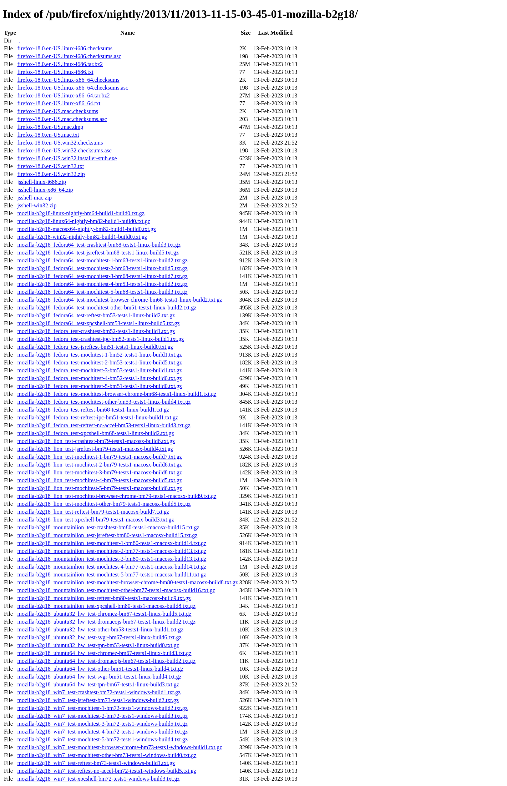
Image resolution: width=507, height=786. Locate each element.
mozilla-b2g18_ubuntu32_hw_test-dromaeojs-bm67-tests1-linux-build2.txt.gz (106, 622)
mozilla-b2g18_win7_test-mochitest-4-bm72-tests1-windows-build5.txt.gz (102, 732)
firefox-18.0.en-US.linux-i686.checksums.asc (69, 56)
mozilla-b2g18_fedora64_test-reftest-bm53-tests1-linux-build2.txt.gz (96, 315)
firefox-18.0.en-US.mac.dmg (50, 127)
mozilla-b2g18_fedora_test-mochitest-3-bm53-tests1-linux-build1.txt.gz (99, 370)
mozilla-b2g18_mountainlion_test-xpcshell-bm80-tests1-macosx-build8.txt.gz (106, 606)
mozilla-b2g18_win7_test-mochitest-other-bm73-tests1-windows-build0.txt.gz (106, 755)
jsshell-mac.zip (34, 198)
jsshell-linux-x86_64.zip (45, 190)
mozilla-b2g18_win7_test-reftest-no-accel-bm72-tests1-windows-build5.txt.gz (106, 771)
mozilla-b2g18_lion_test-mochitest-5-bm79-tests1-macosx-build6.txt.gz (99, 488)
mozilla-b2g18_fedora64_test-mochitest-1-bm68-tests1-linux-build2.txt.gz (102, 260)
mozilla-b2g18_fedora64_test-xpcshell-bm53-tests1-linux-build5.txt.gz (98, 323)
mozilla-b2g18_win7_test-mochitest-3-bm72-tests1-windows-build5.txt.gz (102, 724)
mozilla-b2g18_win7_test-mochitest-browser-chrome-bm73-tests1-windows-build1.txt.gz (119, 747)
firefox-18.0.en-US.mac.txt (48, 135)
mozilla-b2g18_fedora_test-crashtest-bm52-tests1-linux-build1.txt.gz (96, 331)
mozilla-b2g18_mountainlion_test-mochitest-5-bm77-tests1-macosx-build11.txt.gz (111, 574)
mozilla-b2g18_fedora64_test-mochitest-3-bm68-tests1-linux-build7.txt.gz (102, 276)
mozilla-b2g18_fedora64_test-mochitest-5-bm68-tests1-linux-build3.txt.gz (102, 292)
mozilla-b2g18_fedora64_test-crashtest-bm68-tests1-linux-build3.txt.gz (99, 245)
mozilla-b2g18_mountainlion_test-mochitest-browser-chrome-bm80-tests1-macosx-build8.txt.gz (127, 582)
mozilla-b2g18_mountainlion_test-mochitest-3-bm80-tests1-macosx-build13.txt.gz (111, 559)
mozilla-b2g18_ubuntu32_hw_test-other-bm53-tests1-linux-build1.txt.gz (100, 629)
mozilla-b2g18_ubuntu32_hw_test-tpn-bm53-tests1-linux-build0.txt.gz (98, 645)
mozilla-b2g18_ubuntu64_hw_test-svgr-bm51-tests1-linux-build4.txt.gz (99, 677)
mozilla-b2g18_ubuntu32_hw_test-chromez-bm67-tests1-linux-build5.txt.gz (104, 614)
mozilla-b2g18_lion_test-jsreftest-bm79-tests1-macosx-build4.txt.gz (95, 449)
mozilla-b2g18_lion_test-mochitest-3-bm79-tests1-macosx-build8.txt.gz (99, 472)
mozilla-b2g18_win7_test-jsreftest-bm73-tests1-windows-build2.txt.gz (97, 700)
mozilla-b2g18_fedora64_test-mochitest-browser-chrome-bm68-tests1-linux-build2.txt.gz (119, 300)
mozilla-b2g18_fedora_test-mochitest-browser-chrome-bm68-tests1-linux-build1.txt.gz (116, 394)
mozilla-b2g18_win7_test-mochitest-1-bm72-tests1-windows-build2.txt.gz (102, 708)
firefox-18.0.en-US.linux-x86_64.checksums (68, 80)
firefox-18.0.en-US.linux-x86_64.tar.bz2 (63, 95)
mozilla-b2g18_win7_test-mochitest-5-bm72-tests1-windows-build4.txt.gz (102, 739)
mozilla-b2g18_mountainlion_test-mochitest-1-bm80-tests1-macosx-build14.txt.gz (111, 543)
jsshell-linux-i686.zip (41, 182)
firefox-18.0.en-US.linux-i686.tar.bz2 (60, 64)
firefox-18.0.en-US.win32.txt (50, 166)
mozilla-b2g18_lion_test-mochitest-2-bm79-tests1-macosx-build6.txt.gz (99, 465)
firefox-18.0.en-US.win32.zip (51, 174)
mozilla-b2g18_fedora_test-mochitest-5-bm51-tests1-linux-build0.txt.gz (99, 386)
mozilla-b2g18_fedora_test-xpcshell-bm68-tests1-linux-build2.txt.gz (95, 433)
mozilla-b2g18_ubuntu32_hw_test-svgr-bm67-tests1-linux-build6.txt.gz (99, 637)
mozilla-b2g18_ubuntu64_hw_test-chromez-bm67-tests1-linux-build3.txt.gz (104, 653)
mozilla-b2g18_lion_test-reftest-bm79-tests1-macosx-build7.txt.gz (93, 512)
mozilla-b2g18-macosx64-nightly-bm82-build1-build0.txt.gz (86, 229)
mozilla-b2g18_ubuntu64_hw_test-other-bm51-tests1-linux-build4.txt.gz (100, 669)
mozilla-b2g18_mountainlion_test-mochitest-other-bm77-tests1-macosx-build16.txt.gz (116, 590)
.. (18, 40)
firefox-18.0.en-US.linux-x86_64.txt (58, 103)
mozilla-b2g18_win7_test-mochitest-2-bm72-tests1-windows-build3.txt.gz (102, 716)
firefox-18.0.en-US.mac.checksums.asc (62, 119)
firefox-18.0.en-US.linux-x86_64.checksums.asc (72, 88)
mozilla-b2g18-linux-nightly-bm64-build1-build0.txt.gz (80, 213)
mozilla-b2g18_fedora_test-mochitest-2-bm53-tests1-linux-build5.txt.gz (99, 362)
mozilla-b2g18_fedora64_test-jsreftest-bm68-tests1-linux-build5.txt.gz (97, 253)
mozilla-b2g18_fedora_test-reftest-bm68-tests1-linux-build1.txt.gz (93, 410)
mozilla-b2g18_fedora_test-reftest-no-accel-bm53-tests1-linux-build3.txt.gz (103, 425)
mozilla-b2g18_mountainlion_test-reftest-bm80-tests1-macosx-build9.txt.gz (104, 598)
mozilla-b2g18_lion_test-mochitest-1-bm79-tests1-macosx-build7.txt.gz (99, 457)
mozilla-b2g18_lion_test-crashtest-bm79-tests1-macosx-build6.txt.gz (96, 441)
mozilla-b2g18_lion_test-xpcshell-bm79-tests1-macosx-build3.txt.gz (95, 520)
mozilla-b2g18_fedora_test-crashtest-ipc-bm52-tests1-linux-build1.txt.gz (100, 339)
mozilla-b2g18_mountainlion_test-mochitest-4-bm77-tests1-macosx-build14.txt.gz (111, 567)
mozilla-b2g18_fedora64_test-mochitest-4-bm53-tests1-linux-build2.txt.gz (102, 284)
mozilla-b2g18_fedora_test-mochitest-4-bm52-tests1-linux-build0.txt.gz (99, 378)
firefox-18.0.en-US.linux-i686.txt (55, 72)
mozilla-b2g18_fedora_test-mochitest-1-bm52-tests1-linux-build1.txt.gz (99, 355)
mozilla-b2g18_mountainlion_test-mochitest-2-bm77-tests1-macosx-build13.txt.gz (111, 551)
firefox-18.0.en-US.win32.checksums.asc (64, 150)
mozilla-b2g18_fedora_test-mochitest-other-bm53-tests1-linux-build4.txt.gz (104, 402)
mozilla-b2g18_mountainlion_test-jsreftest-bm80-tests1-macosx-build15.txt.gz (107, 535)
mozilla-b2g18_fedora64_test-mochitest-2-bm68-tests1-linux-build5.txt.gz (102, 268)
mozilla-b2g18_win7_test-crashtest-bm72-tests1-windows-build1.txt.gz (99, 692)
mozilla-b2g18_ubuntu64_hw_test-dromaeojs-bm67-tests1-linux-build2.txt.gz (106, 661)
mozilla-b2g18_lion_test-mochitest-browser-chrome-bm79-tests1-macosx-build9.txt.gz (116, 496)
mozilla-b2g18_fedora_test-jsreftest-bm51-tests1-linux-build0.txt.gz (95, 347)
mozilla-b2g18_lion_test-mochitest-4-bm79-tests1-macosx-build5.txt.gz (99, 480)
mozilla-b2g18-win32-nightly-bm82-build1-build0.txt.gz (82, 237)
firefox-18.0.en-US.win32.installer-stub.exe (67, 158)
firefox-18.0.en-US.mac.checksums (57, 111)
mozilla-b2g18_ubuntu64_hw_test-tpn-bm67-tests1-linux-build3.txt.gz (98, 684)
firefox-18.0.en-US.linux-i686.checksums (64, 48)
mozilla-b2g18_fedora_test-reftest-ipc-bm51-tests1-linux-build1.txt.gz (97, 417)
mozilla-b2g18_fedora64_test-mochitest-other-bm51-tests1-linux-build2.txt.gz (106, 307)
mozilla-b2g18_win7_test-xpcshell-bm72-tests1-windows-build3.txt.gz (98, 779)
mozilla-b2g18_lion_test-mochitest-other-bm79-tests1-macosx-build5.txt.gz (104, 504)
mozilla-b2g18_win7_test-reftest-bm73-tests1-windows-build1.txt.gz (96, 763)
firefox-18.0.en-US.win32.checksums (60, 143)
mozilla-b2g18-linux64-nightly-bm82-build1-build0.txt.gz (83, 221)
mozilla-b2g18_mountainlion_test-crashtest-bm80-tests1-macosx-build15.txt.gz (108, 527)
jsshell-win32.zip (36, 205)
